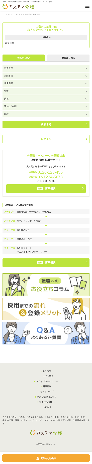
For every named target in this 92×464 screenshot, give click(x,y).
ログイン (46, 139)
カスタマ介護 (8, 14)
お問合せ (47, 407)
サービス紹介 (46, 376)
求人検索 (18, 14)
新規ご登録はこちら (47, 396)
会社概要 (47, 371)
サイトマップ (46, 391)
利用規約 (47, 386)
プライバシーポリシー (47, 381)
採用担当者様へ (46, 402)
